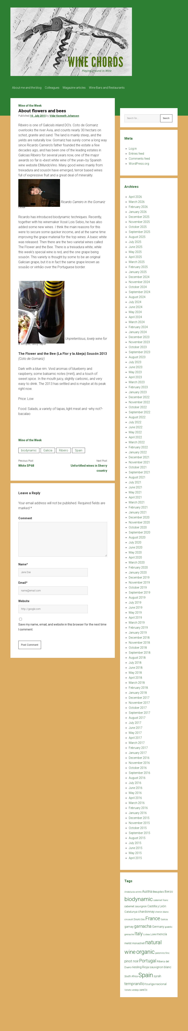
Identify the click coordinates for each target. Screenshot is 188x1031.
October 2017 (138, 706)
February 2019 (138, 626)
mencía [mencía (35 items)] (162, 933)
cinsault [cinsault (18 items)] (128, 918)
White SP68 (26, 464)
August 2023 (137, 356)
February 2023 (138, 386)
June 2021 (135, 486)
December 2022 (139, 396)
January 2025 (138, 270)
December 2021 (139, 456)
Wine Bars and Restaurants (113, 87)
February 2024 (138, 325)
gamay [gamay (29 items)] (129, 925)
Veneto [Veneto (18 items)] (127, 988)
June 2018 (135, 666)
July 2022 (135, 421)
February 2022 (138, 446)
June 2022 (135, 426)
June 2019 (135, 606)
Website (23, 599)
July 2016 (135, 781)
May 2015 (135, 851)
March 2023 (137, 381)
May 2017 (135, 731)
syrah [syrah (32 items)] (157, 975)
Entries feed (136, 152)
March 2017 (137, 741)
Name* (23, 563)
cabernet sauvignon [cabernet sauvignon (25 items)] (135, 905)
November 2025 (139, 220)
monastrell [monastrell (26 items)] (138, 942)
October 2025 (138, 225)
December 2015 (139, 816)
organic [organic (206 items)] (145, 950)
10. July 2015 (38, 114)
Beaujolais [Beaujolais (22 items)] (158, 890)
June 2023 (135, 366)
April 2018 (135, 676)
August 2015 (137, 836)
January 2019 (138, 631)
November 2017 (139, 701)
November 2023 (139, 340)
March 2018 (137, 681)
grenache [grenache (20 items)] (129, 933)
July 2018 (135, 661)
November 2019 (139, 581)
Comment (25, 517)
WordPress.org (139, 162)
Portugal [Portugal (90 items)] (147, 959)
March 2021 (137, 501)
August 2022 (137, 416)
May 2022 (135, 431)
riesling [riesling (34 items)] (137, 966)
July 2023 (135, 361)
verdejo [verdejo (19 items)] (135, 988)
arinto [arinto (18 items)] (138, 890)
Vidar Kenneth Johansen (64, 114)
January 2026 (138, 210)
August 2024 (137, 295)
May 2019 (135, 611)
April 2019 (135, 616)
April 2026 (135, 195)
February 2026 (138, 205)
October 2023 (138, 345)
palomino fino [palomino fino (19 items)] (162, 951)
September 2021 (139, 471)
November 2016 (139, 761)
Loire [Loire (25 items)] (153, 933)
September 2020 (139, 531)
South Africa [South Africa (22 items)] (131, 975)
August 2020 (137, 536)
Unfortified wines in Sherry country (89, 467)
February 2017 (138, 746)
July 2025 (135, 240)
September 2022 (139, 411)
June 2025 (135, 245)
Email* (23, 581)
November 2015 (139, 821)
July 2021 (135, 481)
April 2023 (135, 376)
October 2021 (138, 466)
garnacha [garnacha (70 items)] (143, 925)
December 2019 (139, 576)
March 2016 (137, 801)
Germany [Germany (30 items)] (158, 925)
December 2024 (139, 275)
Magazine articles (78, 87)
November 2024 (139, 280)
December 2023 (139, 335)
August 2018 (137, 656)
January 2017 (138, 751)
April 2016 (135, 796)
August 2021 (137, 476)
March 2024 (137, 320)
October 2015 (138, 826)
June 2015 (135, 846)
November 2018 (139, 641)
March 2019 (137, 621)
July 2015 (135, 841)
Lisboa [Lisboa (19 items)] (146, 933)
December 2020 (139, 516)
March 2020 (137, 561)
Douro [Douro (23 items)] (137, 918)
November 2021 (139, 461)
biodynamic (29, 449)
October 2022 (138, 406)
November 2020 (139, 521)
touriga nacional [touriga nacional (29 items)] (156, 982)
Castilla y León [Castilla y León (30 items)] (156, 905)
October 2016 (138, 766)
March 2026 (137, 200)
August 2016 (137, 776)
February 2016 (138, 806)
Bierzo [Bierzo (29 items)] (169, 890)
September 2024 (139, 290)
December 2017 (139, 696)
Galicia (47, 449)
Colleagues (54, 87)
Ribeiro (63, 449)
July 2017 (135, 721)
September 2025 (139, 230)
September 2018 (139, 651)
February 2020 (138, 566)
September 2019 (139, 591)
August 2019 (137, 596)
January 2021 (138, 511)
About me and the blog (26, 87)
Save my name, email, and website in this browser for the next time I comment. (62, 626)
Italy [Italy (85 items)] (139, 932)
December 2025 (139, 215)
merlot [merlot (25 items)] (128, 942)
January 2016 (138, 811)
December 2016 (139, 756)
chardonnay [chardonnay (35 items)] (146, 910)
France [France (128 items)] (152, 917)
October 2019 (138, 586)
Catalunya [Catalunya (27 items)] (130, 910)
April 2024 (135, 315)
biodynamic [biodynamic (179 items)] (138, 898)
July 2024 (135, 300)
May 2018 (135, 671)
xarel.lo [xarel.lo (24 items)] (143, 988)
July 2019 (135, 601)
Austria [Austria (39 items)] (147, 890)
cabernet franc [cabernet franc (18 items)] (160, 899)
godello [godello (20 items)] (168, 925)
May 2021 (135, 491)
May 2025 (135, 250)
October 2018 (138, 646)
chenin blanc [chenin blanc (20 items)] (162, 910)
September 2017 (139, 711)
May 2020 (135, 551)
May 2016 (135, 791)
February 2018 (138, 686)
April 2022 (135, 436)
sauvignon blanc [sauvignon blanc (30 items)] (160, 966)
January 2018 (138, 691)
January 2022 (138, 451)
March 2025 (137, 260)
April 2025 (135, 255)
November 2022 (139, 401)
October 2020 (138, 526)
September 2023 (139, 351)
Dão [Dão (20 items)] (143, 918)
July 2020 (135, 541)
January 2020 (138, 571)
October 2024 (138, 285)
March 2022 (137, 441)
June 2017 (135, 726)
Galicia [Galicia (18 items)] (164, 918)
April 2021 (135, 496)
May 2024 (135, 310)
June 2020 (135, 546)
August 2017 (137, 716)
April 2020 (135, 556)
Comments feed (139, 157)
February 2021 (138, 506)
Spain (78, 449)
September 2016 (139, 771)
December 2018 (139, 636)
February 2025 (138, 265)
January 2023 (138, 391)
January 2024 (138, 330)
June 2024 (135, 305)
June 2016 (135, 786)
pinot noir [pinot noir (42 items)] (131, 960)
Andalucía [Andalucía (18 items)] (129, 890)
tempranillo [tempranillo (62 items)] (134, 982)
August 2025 (137, 235)
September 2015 (139, 831)
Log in (133, 147)
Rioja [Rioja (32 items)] (145, 966)
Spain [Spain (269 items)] (145, 973)
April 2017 (135, 736)
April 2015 (135, 856)
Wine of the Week (30, 104)
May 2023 (135, 371)
